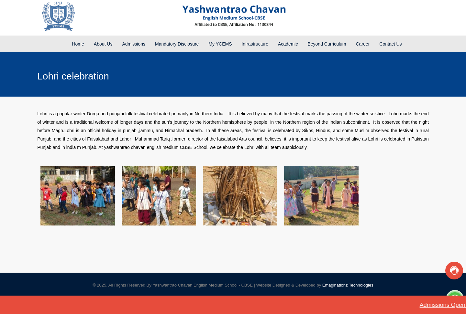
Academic (288, 44)
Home (78, 44)
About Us (103, 44)
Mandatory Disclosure (177, 44)
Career (363, 44)
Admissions (133, 44)
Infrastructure (254, 44)
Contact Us (390, 44)
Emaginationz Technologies (347, 285)
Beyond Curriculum (326, 44)
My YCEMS (220, 44)
